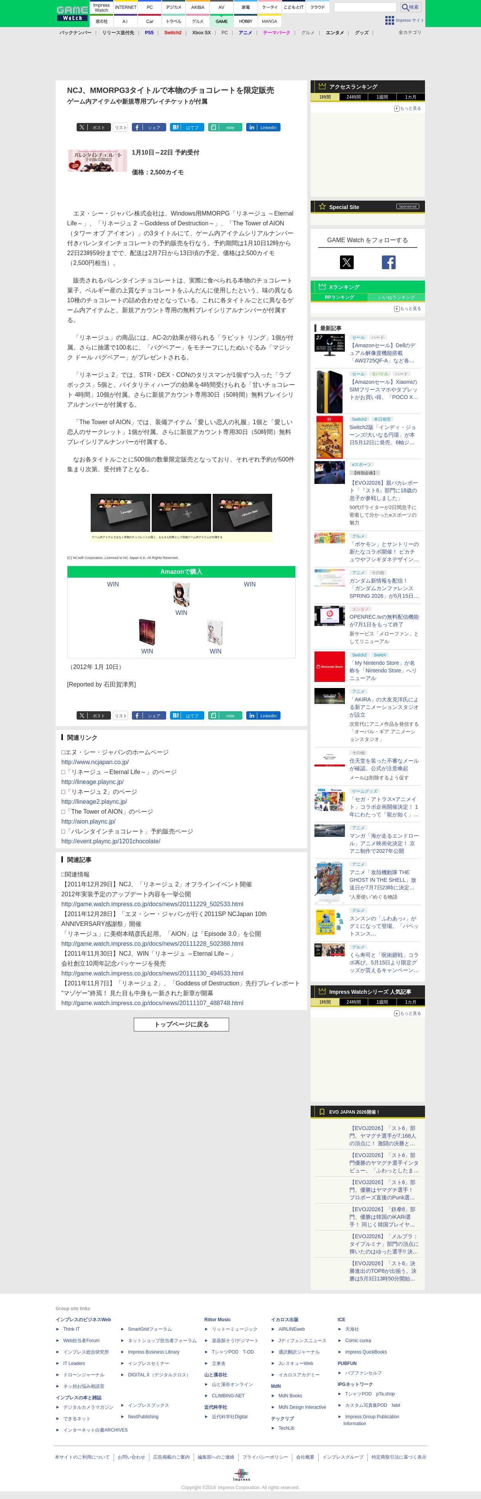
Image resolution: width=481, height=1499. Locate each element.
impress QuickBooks (366, 1352)
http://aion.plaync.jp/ (88, 821)
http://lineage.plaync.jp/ (92, 782)
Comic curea (358, 1340)
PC (224, 32)
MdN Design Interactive (302, 1407)
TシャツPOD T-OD (233, 1352)
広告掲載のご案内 (171, 1457)
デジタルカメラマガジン (88, 1407)
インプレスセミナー (148, 1363)
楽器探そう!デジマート (235, 1340)
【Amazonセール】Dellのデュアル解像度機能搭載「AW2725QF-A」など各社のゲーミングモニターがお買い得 (384, 360)
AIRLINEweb (292, 1329)
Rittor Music (217, 1319)
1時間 (325, 97)
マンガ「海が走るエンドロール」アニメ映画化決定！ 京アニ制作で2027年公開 (384, 843)
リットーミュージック (235, 1329)
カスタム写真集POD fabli (372, 1405)
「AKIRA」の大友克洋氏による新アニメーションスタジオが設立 (384, 707)
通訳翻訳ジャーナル (299, 1352)
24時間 (353, 97)
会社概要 (305, 1457)
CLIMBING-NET (228, 1395)
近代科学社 (215, 1407)
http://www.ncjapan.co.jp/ (95, 762)
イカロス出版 (284, 1319)
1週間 (382, 97)
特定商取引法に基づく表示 (399, 1457)
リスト (121, 127)
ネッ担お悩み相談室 (83, 1386)
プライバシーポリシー (265, 1457)
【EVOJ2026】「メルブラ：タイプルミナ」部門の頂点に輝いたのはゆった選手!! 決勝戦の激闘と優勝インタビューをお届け (384, 1251)
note (230, 127)
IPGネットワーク (355, 1384)
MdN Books (290, 1395)
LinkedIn (269, 127)
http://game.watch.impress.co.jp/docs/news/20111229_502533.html (152, 904)
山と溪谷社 (215, 1375)
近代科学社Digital (229, 1416)
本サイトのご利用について (82, 1457)
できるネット (77, 1418)
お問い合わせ (131, 1457)
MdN (276, 1386)
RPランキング (339, 297)
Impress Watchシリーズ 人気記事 (370, 992)
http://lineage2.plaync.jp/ (94, 801)
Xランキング (344, 287)
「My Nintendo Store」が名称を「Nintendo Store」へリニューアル (383, 670)
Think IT (71, 1329)
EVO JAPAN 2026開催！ (354, 1112)
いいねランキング (396, 297)
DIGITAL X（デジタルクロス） (159, 1375)
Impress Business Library (154, 1352)
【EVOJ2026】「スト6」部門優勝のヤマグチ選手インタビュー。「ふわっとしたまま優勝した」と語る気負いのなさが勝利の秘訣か (384, 1170)
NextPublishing (143, 1416)
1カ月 (411, 97)
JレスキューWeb (296, 1363)
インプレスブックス (148, 1405)
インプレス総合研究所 (86, 1352)
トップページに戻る (181, 1024)
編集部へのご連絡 (216, 1457)
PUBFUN (347, 1363)
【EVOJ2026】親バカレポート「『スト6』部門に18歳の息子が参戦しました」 (384, 490)
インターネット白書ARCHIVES (95, 1430)
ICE (341, 1319)
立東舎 (219, 1363)
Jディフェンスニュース (303, 1340)
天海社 (352, 1329)
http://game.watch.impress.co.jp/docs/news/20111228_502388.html (152, 943)
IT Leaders (74, 1363)
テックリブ (282, 1418)
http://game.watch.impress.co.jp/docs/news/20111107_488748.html (152, 1003)
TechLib (286, 1428)
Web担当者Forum (81, 1340)
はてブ (192, 127)
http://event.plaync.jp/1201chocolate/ (110, 841)
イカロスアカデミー (299, 1375)
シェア (154, 127)
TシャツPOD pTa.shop (370, 1394)
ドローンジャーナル (83, 1375)
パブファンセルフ (363, 1373)
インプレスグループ (343, 1457)
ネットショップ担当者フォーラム (162, 1340)
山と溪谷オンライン (232, 1384)
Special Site (344, 207)
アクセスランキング (353, 87)
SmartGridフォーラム (150, 1329)
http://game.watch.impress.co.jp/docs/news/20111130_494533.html (152, 973)
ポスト (99, 127)
